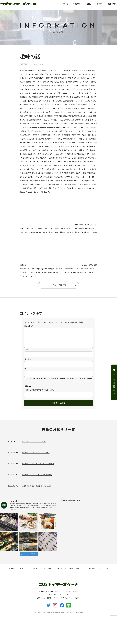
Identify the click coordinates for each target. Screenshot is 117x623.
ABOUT (76, 4)
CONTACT (112, 4)
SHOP (99, 4)
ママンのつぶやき (36, 64)
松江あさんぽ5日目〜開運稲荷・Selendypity (40, 489)
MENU (88, 4)
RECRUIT (92, 572)
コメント (28, 326)
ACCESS (47, 572)
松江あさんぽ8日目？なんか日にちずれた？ (38, 456)
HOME (65, 4)
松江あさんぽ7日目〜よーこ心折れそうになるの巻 (41, 467)
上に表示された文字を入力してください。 (39, 393)
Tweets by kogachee (70, 504)
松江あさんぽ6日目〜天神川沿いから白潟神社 (40, 478)
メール (28, 362)
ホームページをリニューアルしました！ (36, 445)
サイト (26, 372)
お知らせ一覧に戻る (58, 285)
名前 (27, 353)
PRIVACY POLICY (75, 572)
